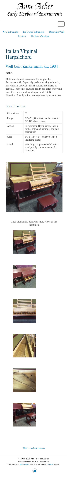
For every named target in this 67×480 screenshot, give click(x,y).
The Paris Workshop (40, 36)
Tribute (50, 464)
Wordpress (24, 464)
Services (22, 36)
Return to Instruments (34, 448)
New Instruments (10, 32)
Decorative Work (56, 32)
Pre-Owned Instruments (33, 32)
